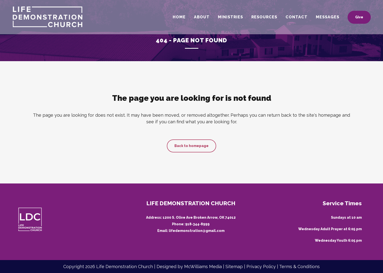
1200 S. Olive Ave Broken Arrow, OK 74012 (199, 217)
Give (356, 17)
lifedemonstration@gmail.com (196, 231)
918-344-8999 (197, 224)
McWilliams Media (203, 266)
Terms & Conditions (299, 266)
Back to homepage (191, 146)
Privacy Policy (261, 266)
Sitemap (234, 266)
